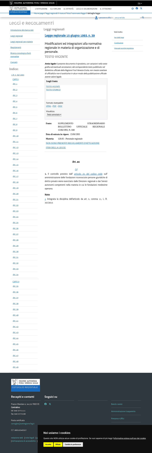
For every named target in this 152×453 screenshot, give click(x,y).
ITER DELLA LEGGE (56, 147)
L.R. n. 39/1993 (17, 75)
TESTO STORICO (53, 89)
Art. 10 (15, 136)
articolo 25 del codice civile (88, 173)
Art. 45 (15, 344)
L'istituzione (41, 9)
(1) (76, 169)
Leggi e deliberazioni (86, 9)
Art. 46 (15, 349)
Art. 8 (15, 124)
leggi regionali (52, 13)
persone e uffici (103, 18)
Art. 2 (15, 89)
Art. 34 (15, 274)
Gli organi (55, 9)
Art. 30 (15, 251)
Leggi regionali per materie (21, 41)
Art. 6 (15, 112)
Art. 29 (15, 245)
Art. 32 (15, 263)
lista (68, 13)
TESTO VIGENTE (53, 86)
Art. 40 (15, 315)
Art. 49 (15, 367)
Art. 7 (15, 118)
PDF (54, 106)
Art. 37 (15, 297)
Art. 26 (15, 228)
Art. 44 (15, 338)
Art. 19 (15, 188)
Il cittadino (105, 9)
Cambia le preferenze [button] (73, 444)
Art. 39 (15, 309)
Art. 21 (15, 199)
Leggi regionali (16, 36)
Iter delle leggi (119, 37)
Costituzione (118, 43)
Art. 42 (15, 326)
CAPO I (16, 79)
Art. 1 (15, 84)
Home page (39, 13)
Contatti (13, 62)
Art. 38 (15, 303)
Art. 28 (15, 240)
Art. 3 (15, 95)
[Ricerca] (126, 17)
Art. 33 (15, 269)
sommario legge (79, 13)
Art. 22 (15, 205)
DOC (60, 106)
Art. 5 (15, 107)
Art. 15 (15, 164)
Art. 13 (15, 153)
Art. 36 (15, 292)
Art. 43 (15, 332)
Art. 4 (15, 101)
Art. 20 (15, 193)
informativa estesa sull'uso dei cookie (130, 438)
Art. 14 (15, 159)
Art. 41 (15, 321)
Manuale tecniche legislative (124, 48)
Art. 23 (15, 211)
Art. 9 (15, 130)
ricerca (62, 13)
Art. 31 (15, 257)
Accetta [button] (48, 444)
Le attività (68, 9)
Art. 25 (15, 222)
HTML (48, 106)
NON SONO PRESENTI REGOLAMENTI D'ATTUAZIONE (73, 143)
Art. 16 (15, 170)
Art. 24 (15, 216)
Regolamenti (15, 47)
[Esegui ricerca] (143, 17)
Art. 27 (15, 234)
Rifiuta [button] (58, 444)
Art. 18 (15, 182)
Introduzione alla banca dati (22, 30)
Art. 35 (15, 286)
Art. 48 (15, 361)
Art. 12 (15, 147)
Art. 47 (15, 355)
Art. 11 (15, 141)
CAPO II (16, 281)
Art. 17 (15, 176)
